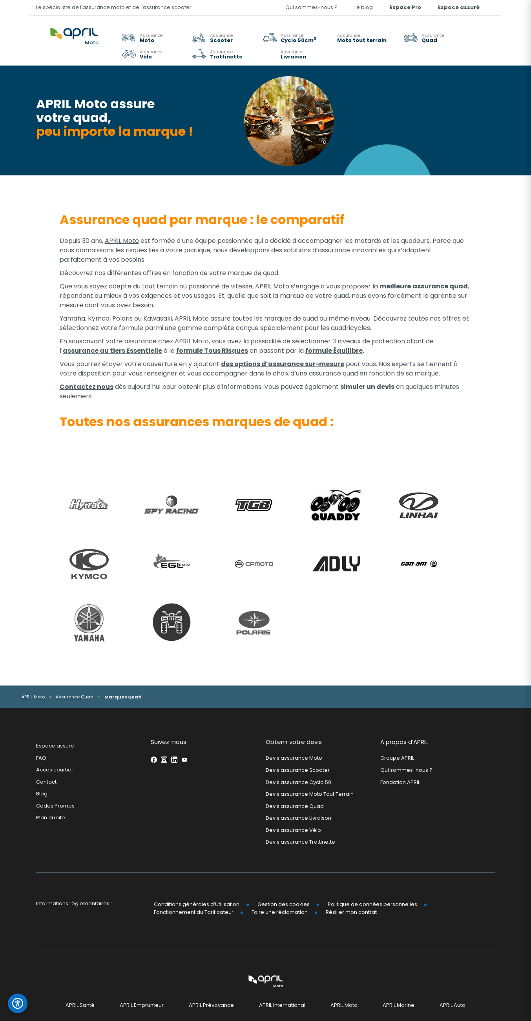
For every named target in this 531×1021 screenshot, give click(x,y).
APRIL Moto (122, 240)
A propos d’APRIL (404, 742)
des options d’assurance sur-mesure (282, 363)
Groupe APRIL (397, 758)
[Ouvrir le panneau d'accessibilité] (17, 1003)
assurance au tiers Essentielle (112, 350)
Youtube (184, 760)
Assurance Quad (74, 697)
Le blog (363, 7)
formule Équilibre (334, 350)
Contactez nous (86, 386)
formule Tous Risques (212, 350)
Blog (41, 793)
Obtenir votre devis (294, 742)
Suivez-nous (168, 742)
